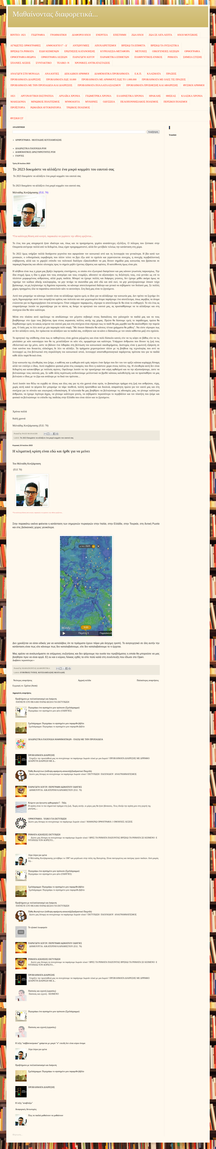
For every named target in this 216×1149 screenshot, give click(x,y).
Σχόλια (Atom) (30, 686)
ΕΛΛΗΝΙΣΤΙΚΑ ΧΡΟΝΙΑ (130, 96)
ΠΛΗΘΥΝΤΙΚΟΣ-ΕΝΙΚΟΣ (148, 57)
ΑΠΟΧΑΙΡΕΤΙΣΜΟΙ (105, 45)
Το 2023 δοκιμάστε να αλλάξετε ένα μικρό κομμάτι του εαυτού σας (63, 169)
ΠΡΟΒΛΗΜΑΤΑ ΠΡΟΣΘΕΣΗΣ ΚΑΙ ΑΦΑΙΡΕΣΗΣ (152, 85)
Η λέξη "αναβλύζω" (24, 1103)
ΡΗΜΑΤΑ (173, 57)
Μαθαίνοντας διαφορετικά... (55, 14)
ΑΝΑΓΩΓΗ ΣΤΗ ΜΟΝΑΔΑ (24, 73)
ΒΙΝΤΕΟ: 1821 (18, 34)
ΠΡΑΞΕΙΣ (171, 73)
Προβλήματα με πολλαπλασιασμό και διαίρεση (36, 699)
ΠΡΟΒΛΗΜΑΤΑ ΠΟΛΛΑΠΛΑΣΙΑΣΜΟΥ (99, 85)
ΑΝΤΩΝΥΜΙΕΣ (81, 45)
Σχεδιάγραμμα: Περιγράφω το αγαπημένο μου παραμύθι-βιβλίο (56, 723)
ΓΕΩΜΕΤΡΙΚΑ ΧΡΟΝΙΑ (98, 96)
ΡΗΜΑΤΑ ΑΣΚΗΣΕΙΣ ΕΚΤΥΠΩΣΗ (44, 834)
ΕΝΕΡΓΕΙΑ (102, 34)
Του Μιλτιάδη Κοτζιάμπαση (27, 463)
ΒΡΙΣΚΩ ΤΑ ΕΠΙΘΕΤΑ (133, 45)
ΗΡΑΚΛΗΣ (155, 96)
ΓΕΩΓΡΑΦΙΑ (38, 34)
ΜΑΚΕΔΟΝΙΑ (18, 101)
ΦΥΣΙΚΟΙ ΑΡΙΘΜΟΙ (193, 85)
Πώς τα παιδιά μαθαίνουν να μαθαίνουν (45, 1115)
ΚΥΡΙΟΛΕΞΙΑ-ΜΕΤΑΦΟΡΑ (115, 51)
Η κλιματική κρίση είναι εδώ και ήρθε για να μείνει (51, 451)
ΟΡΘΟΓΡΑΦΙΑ (192, 51)
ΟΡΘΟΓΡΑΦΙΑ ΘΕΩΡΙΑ (23, 57)
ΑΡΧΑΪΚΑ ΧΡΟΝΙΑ (69, 96)
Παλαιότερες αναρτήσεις (148, 680)
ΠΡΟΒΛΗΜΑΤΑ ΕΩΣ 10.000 (61, 79)
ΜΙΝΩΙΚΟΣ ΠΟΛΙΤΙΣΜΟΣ (45, 101)
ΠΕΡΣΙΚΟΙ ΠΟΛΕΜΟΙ (175, 101)
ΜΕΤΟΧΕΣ (141, 51)
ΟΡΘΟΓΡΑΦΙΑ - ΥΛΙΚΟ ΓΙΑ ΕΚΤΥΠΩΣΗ (47, 819)
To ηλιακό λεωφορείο (37, 927)
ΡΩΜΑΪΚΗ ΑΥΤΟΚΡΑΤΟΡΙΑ (45, 107)
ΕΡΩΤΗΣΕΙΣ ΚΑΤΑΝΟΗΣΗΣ (79, 51)
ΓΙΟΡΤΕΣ (19, 156)
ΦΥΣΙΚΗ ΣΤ (16, 118)
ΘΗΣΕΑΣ (171, 96)
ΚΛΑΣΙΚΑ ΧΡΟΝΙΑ (192, 96)
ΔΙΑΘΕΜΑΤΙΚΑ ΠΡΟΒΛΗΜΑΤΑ (111, 73)
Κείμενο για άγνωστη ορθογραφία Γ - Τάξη (47, 803)
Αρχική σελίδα (84, 680)
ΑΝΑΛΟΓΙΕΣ (52, 73)
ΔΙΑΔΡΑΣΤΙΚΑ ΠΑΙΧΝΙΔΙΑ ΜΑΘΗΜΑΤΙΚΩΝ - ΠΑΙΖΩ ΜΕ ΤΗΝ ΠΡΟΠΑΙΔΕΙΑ (65, 739)
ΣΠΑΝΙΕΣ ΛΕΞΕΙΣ (20, 63)
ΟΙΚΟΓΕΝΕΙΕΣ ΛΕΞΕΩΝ (165, 51)
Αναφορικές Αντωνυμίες (26, 1109)
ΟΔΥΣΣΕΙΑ (109, 101)
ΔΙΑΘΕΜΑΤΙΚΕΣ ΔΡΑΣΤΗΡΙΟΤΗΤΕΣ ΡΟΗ (35, 152)
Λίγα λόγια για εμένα (37, 855)
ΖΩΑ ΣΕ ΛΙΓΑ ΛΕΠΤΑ (160, 34)
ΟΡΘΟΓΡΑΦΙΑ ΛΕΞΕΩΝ (54, 57)
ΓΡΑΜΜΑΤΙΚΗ (58, 34)
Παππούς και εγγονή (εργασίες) (42, 991)
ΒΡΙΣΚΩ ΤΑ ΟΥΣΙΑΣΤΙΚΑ (165, 45)
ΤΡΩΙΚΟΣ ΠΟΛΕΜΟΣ (78, 107)
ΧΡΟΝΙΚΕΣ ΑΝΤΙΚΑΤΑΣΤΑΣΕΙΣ (92, 63)
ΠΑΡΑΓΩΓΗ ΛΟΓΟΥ (84, 57)
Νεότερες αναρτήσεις (22, 680)
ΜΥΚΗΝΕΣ (91, 101)
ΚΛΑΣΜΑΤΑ (154, 73)
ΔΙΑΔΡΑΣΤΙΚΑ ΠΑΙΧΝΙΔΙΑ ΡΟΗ (30, 148)
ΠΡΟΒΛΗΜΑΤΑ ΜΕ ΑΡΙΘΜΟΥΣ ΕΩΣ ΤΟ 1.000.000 (109, 79)
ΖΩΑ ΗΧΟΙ (137, 34)
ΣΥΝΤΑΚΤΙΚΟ (44, 63)
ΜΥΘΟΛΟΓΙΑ (72, 101)
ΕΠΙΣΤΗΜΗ (119, 34)
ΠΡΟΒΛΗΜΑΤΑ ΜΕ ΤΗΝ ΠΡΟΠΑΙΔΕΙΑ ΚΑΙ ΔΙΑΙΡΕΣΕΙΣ (41, 85)
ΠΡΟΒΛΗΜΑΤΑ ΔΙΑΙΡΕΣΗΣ (25, 79)
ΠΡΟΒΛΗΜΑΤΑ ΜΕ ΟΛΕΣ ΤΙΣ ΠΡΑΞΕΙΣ (164, 79)
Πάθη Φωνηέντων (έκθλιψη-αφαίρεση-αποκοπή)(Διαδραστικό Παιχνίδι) (60, 771)
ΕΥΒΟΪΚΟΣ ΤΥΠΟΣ (28, 672)
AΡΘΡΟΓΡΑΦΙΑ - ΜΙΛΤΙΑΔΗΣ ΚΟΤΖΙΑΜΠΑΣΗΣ (38, 140)
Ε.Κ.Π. (138, 73)
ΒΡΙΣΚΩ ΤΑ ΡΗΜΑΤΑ (22, 51)
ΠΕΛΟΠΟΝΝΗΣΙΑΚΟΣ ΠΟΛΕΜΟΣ (139, 101)
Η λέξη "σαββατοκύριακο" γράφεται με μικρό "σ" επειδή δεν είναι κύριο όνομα (50, 1043)
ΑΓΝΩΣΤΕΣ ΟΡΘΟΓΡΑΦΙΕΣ (25, 45)
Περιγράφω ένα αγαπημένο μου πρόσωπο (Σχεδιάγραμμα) (53, 707)
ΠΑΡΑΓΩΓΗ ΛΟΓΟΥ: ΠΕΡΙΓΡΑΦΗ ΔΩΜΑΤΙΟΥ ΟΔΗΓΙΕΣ (55, 787)
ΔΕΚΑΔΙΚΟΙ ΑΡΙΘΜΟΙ (76, 73)
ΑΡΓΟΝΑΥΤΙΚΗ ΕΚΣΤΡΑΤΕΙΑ (37, 96)
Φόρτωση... (18, 1135)
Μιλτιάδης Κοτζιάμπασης (25, 192)
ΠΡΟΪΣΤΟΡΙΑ (17, 107)
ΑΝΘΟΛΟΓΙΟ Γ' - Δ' (56, 45)
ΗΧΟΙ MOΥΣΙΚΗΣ (187, 34)
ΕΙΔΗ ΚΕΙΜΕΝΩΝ (49, 51)
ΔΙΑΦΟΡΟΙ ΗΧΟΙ (81, 34)
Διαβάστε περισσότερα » (23, 660)
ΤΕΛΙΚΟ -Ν (63, 63)
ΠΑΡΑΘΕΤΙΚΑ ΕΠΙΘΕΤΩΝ (114, 57)
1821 (12, 96)
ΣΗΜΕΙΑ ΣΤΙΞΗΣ (192, 57)
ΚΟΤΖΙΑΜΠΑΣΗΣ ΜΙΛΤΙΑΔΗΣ (51, 672)
